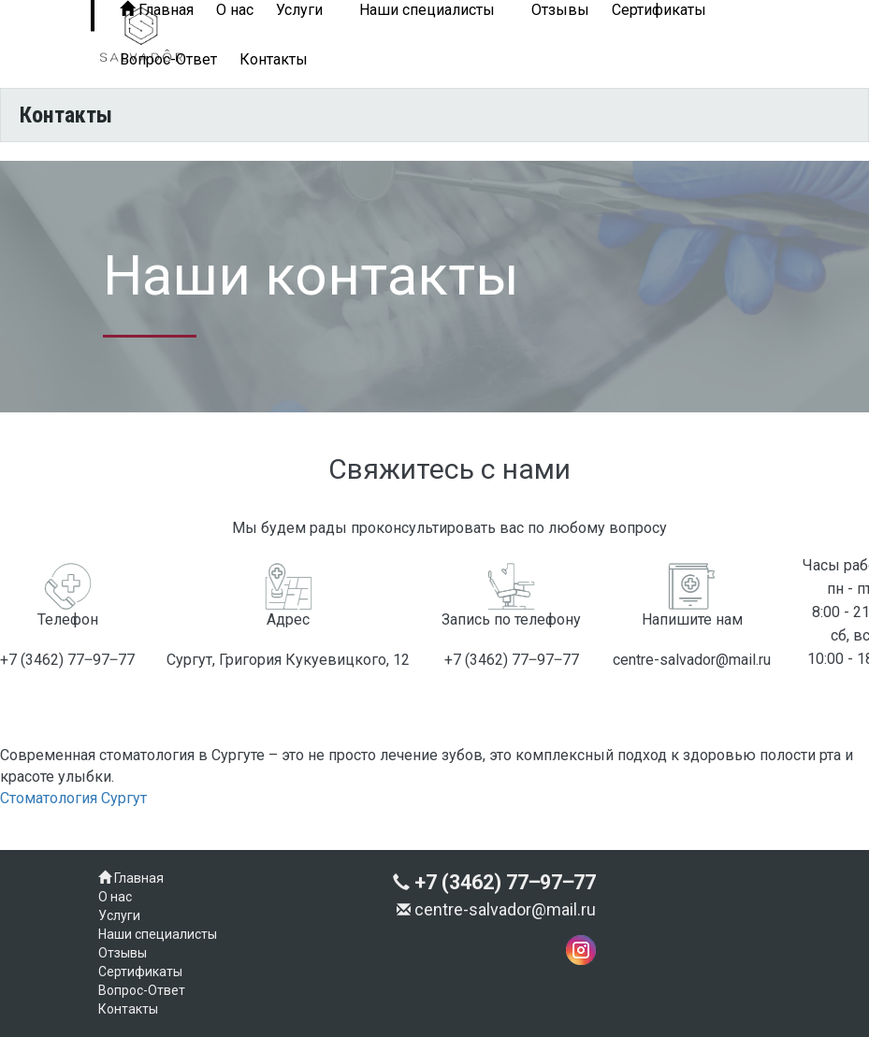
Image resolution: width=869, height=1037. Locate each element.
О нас (115, 896)
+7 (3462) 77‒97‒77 (494, 882)
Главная (131, 878)
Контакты (273, 59)
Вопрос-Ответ (168, 59)
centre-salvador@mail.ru (496, 909)
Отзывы (122, 952)
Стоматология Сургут (73, 798)
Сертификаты (140, 971)
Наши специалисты (157, 934)
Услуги (119, 915)
